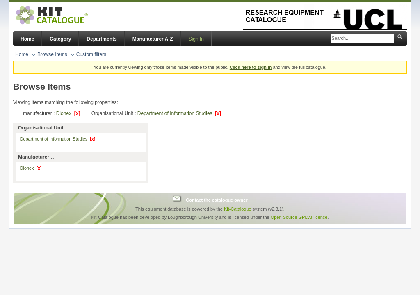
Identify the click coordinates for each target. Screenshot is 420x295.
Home (27, 39)
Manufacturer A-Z (152, 39)
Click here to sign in (251, 67)
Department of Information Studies (179, 113)
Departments (101, 39)
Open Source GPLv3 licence (299, 217)
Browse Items (52, 54)
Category (60, 39)
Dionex (68, 113)
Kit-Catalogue (237, 208)
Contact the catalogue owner (216, 199)
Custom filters (91, 54)
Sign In (196, 39)
